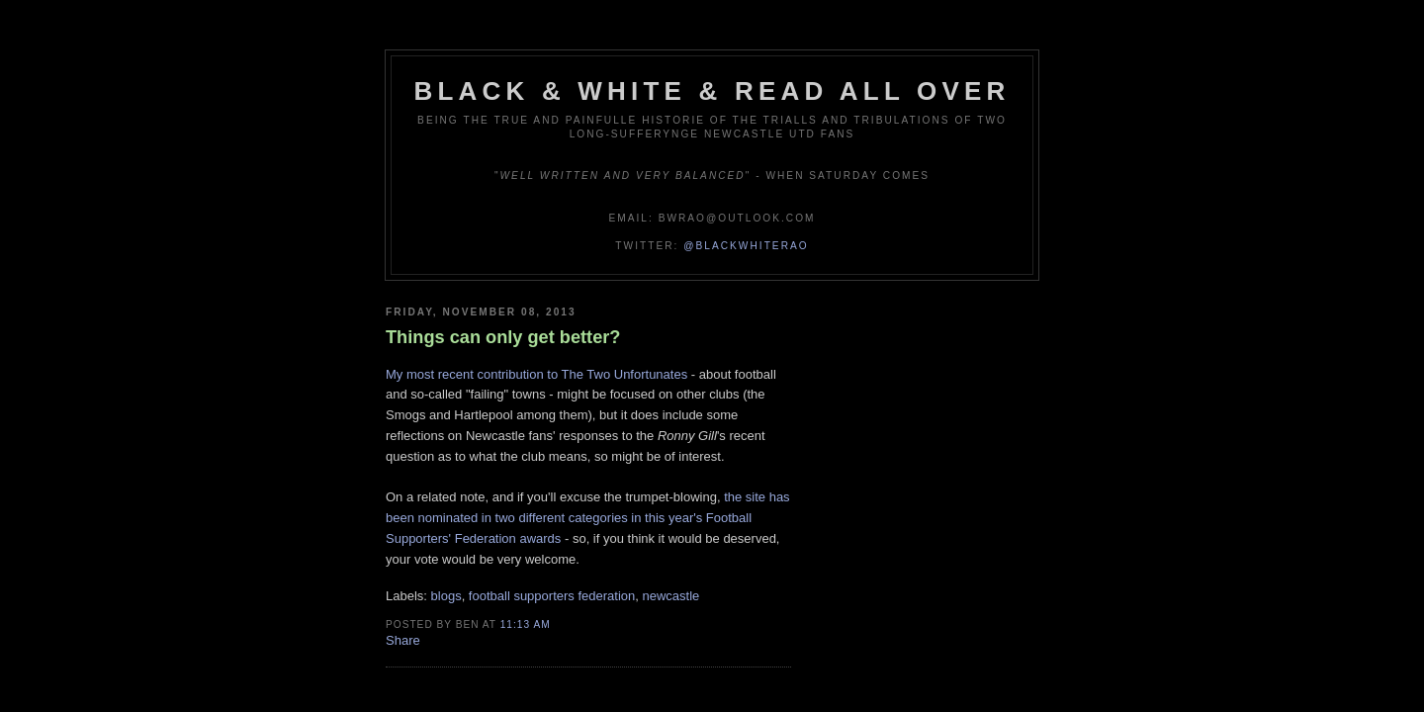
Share (403, 640)
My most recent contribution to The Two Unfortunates (536, 374)
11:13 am (525, 624)
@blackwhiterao (745, 245)
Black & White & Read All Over (712, 91)
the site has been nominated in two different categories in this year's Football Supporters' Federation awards (588, 518)
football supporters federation (552, 595)
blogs (446, 595)
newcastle (670, 595)
